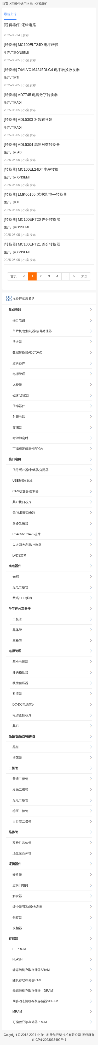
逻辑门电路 (20, 885)
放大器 (17, 342)
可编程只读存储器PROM (30, 1022)
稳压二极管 (20, 811)
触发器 (17, 896)
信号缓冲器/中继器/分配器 (31, 470)
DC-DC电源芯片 (24, 704)
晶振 (16, 747)
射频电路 (19, 417)
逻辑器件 (19, 363)
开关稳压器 (20, 672)
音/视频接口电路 (24, 513)
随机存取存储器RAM (27, 980)
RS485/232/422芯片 (27, 534)
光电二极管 (20, 587)
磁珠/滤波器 (21, 395)
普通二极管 (20, 779)
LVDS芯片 (20, 555)
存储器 (17, 427)
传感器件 (19, 406)
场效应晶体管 (22, 853)
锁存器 (17, 917)
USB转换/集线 (22, 480)
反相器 (17, 928)
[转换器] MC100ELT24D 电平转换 (31, 45)
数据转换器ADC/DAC (27, 352)
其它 (16, 726)
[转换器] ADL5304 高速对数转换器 (32, 144)
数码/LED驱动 (22, 598)
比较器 (17, 384)
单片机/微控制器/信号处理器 (32, 331)
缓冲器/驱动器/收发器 (28, 907)
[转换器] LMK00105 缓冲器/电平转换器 (35, 194)
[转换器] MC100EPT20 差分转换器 (32, 219)
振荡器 (17, 758)
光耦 (16, 576)
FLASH (18, 959)
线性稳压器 (20, 683)
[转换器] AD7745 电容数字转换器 (31, 95)
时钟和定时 (20, 438)
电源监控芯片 (22, 715)
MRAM (17, 1011)
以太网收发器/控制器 (27, 545)
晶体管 (17, 630)
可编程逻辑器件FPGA (28, 449)
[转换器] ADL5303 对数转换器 (28, 119)
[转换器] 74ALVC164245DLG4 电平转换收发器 (42, 70)
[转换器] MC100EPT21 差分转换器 (32, 244)
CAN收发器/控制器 (26, 491)
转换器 (17, 874)
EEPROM (19, 949)
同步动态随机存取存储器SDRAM (35, 1001)
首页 (5, 3)
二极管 (17, 619)
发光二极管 (20, 789)
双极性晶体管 (22, 843)
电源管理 (19, 374)
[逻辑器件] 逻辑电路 (20, 25)
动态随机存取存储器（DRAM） (34, 991)
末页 (84, 276)
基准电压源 (20, 662)
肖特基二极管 (22, 821)
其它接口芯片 (22, 502)
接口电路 (19, 320)
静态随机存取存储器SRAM (31, 970)
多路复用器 (20, 523)
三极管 (17, 640)
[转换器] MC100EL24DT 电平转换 (31, 169)
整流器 (17, 694)
